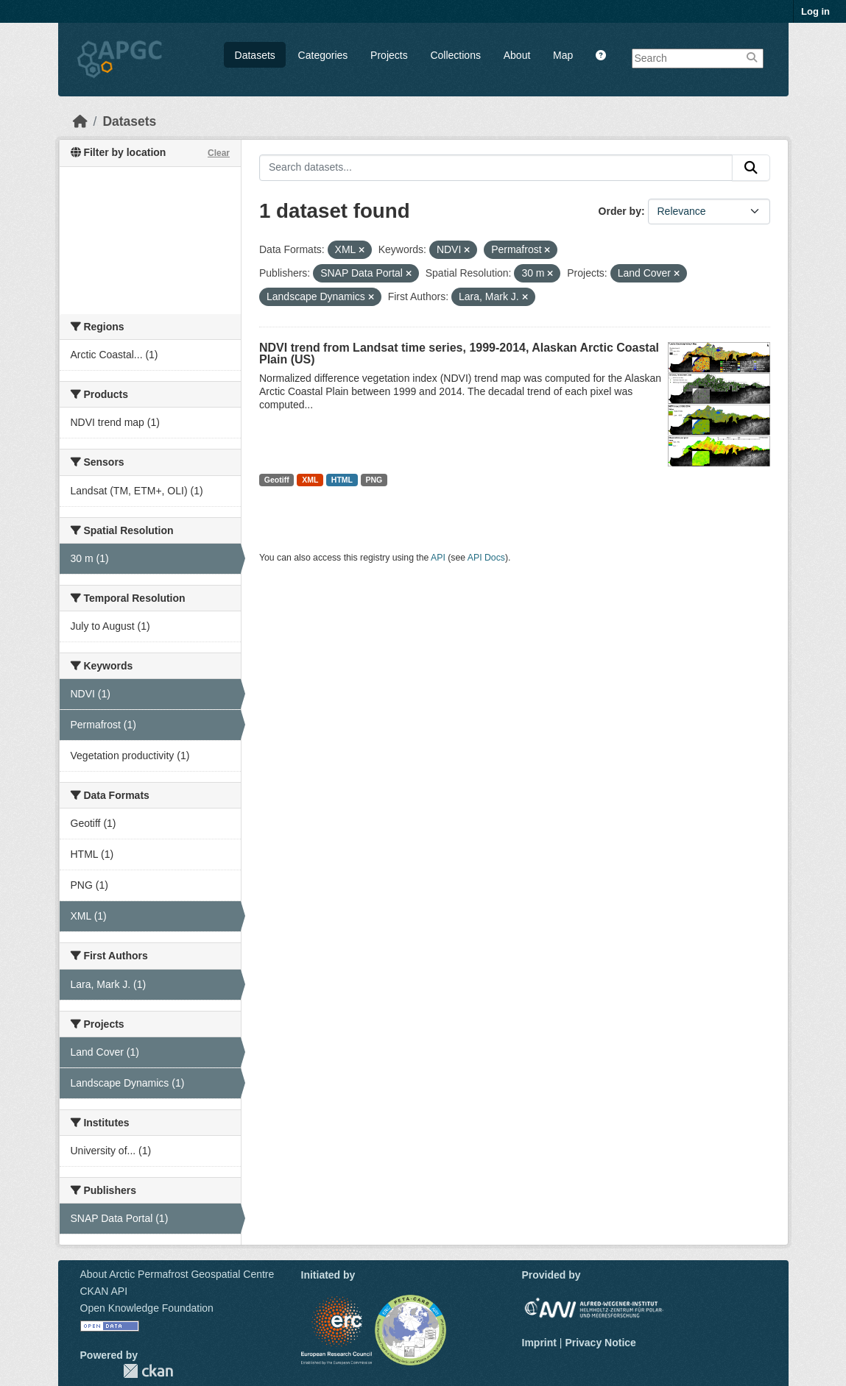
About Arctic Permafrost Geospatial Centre (177, 1274)
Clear (219, 153)
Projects (389, 55)
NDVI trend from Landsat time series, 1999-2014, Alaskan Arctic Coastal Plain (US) (459, 353)
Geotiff (276, 479)
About (517, 55)
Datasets (255, 55)
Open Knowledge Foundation (147, 1308)
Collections (455, 55)
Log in (815, 11)
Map (563, 55)
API (438, 557)
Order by (620, 211)
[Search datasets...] (496, 167)
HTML (342, 479)
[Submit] (751, 167)
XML (310, 479)
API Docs (486, 557)
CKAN (148, 1371)
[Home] (80, 121)
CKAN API (104, 1291)
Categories (323, 55)
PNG (374, 479)
